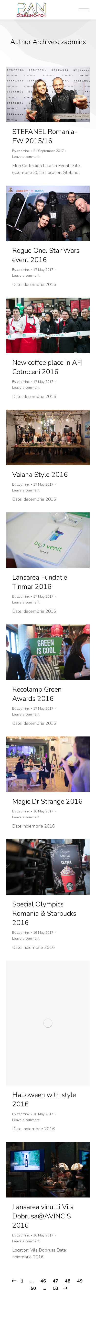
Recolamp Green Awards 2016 (37, 694)
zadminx (73, 42)
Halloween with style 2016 (44, 1099)
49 (80, 1281)
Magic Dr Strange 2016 (47, 801)
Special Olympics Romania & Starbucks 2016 (44, 913)
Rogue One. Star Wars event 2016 (45, 255)
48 (67, 1281)
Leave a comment (25, 156)
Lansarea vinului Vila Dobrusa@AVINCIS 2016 (43, 1216)
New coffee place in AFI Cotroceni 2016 (47, 367)
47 (55, 1281)
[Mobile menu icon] (84, 10)
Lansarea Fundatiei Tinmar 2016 (40, 582)
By (21, 151)
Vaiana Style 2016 (40, 474)
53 (55, 1288)
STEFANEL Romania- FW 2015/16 (44, 136)
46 (43, 1281)
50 (33, 1288)
